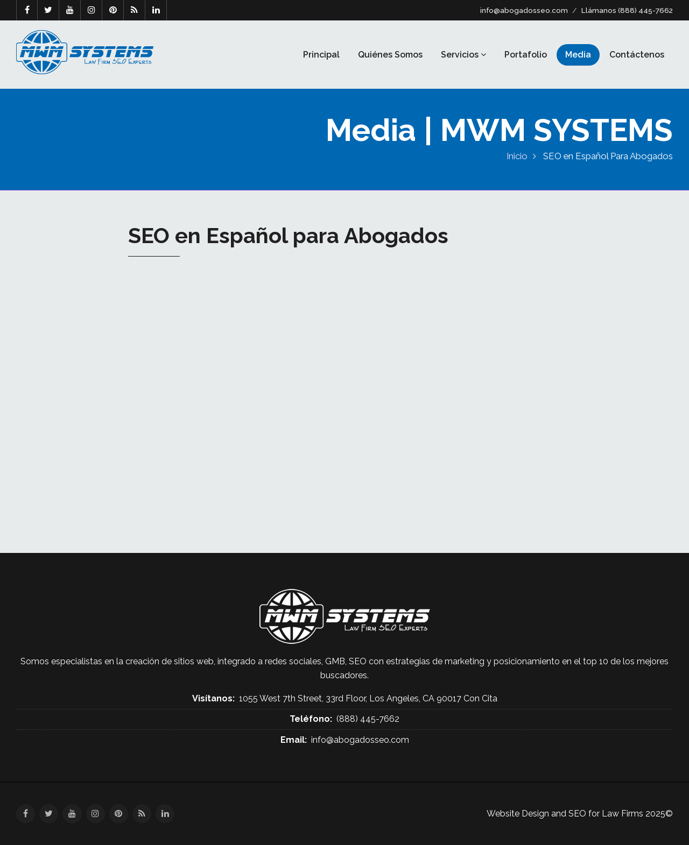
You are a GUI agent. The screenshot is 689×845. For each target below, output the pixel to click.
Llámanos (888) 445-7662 (627, 10)
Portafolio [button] (525, 54)
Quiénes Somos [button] (390, 54)
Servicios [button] (463, 54)
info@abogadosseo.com (524, 10)
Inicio (517, 156)
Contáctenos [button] (636, 54)
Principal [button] (321, 54)
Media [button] (578, 54)
